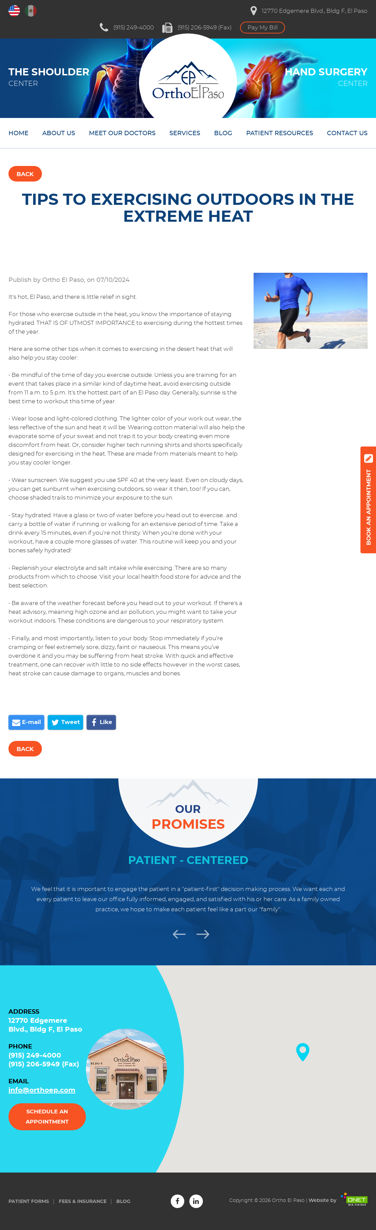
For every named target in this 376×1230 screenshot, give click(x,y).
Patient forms (28, 1201)
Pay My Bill (263, 27)
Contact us (347, 133)
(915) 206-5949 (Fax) (197, 28)
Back (25, 174)
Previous (176, 933)
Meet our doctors (122, 133)
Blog (223, 133)
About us (58, 133)
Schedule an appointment (47, 1117)
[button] (302, 1052)
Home (18, 133)
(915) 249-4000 (127, 27)
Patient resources (279, 133)
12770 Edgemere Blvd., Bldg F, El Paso (309, 10)
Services (184, 133)
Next (199, 933)
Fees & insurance (83, 1201)
